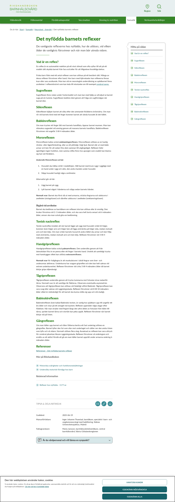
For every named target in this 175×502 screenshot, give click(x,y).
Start (22, 29)
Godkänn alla (134, 497)
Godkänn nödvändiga (135, 490)
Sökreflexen (139, 68)
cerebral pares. (102, 84)
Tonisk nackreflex (142, 90)
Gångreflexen (140, 119)
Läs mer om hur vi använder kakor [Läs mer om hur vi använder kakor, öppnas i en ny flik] (37, 488)
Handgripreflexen (141, 97)
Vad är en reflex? (141, 53)
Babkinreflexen (140, 75)
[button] (147, 8)
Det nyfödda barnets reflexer (66, 29)
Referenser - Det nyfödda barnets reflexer (54, 351)
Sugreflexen (139, 60)
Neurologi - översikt (43, 29)
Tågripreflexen (140, 104)
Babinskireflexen (141, 111)
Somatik (29, 29)
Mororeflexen (140, 82)
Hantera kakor (134, 483)
